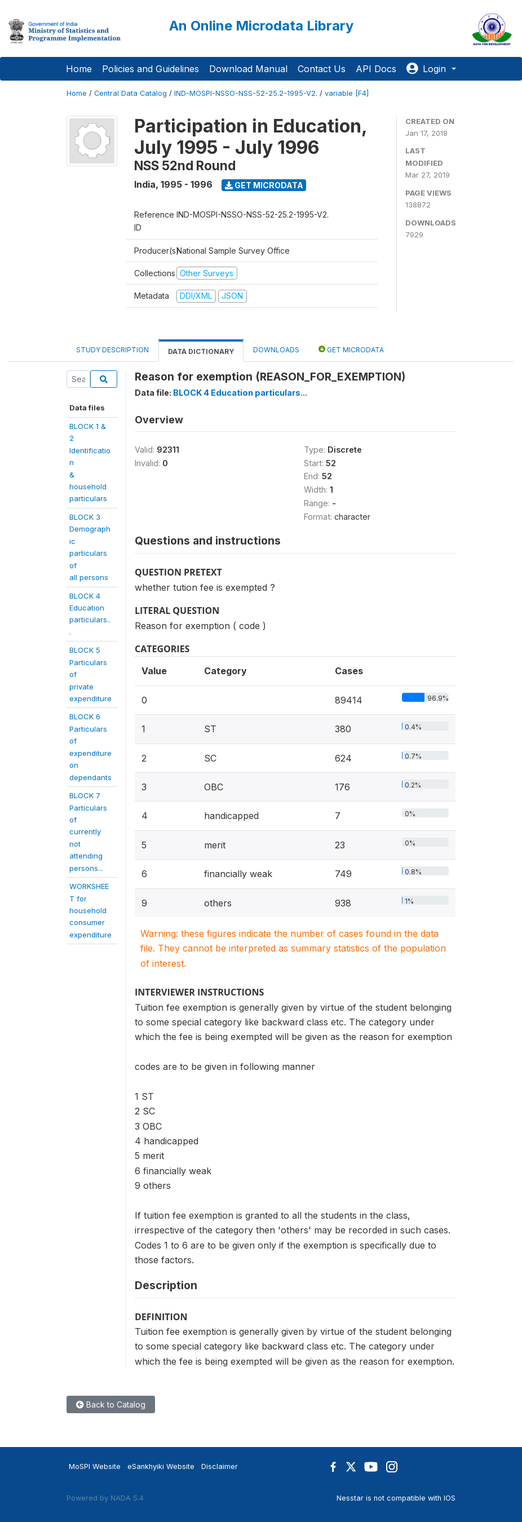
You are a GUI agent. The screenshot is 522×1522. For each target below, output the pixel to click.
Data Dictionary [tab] (201, 351)
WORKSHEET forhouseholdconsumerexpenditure (90, 910)
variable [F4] (347, 93)
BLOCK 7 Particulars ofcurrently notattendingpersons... (88, 832)
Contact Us (322, 68)
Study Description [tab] (112, 350)
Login (427, 68)
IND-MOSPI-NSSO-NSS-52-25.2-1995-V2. (245, 93)
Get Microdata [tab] (351, 349)
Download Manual (248, 68)
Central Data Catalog (130, 93)
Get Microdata (264, 185)
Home (79, 68)
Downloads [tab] (276, 350)
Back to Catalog (110, 1404)
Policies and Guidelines (150, 68)
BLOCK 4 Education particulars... (240, 392)
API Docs (376, 68)
